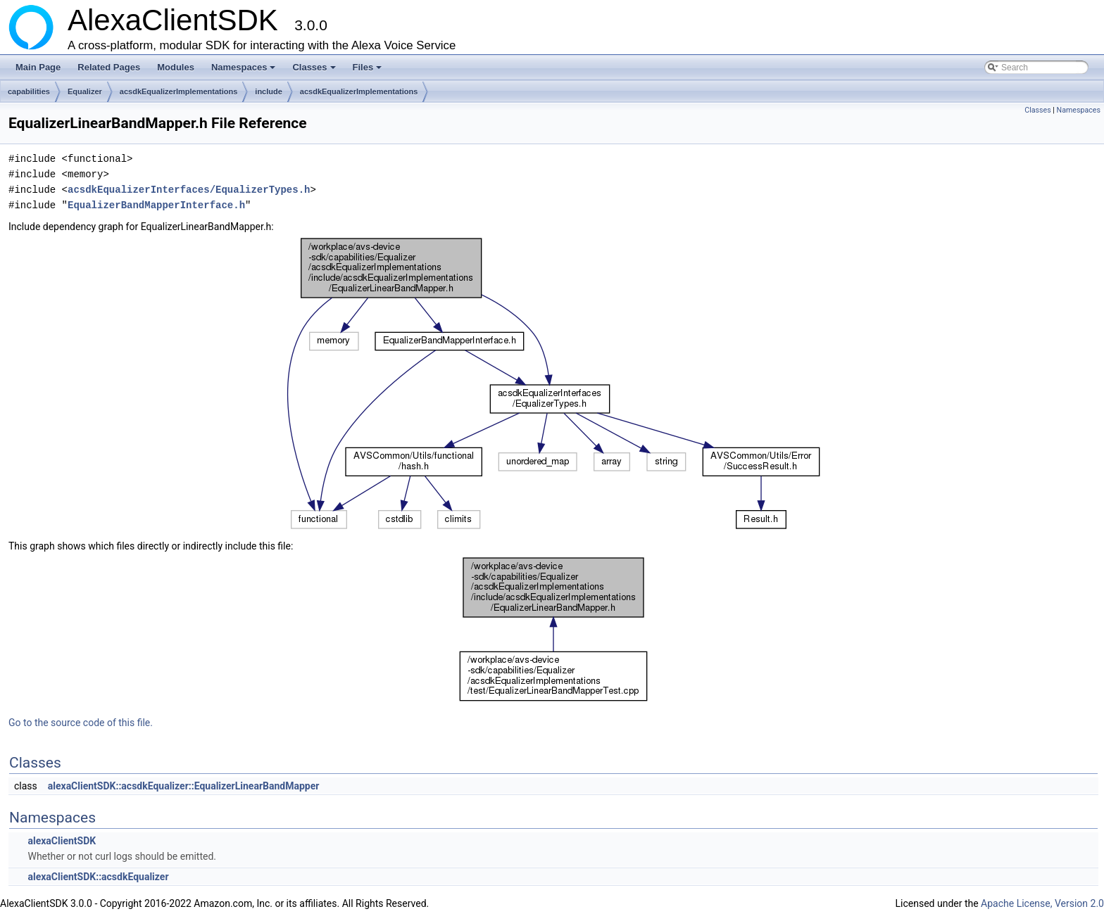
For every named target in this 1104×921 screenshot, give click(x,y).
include (268, 91)
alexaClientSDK (61, 840)
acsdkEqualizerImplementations (179, 91)
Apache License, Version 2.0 (1042, 903)
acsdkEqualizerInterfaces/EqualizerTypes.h (189, 189)
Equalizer (85, 91)
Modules (175, 67)
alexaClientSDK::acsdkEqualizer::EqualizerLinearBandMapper (184, 786)
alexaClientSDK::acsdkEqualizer (97, 876)
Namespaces (244, 71)
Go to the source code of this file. (80, 722)
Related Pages (108, 67)
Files (368, 71)
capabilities (29, 91)
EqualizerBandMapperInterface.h (156, 205)
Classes (314, 71)
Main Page (38, 67)
